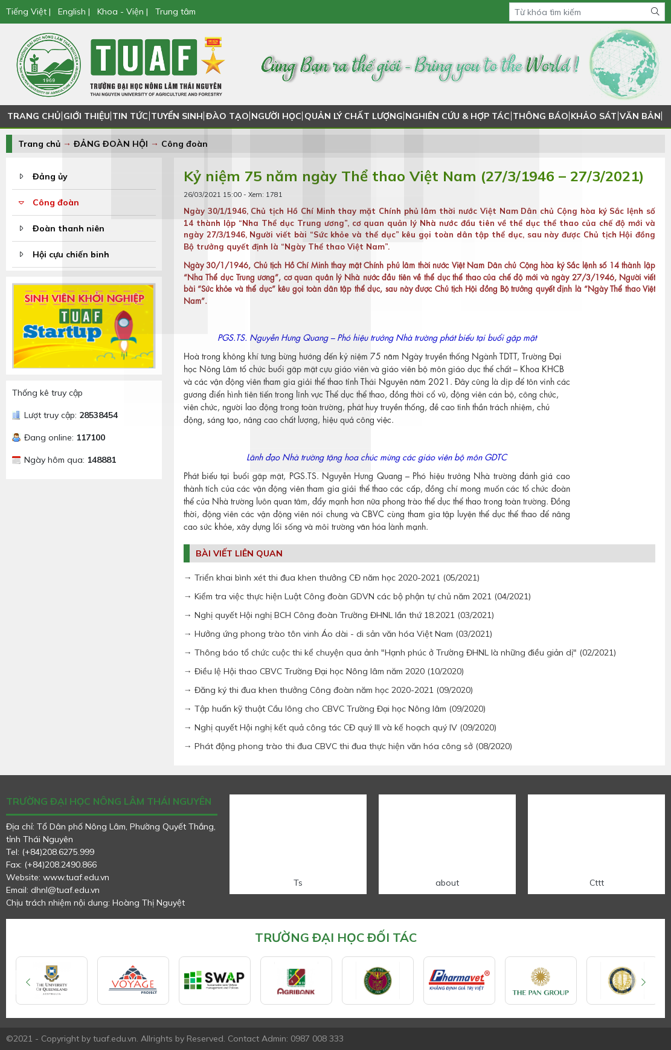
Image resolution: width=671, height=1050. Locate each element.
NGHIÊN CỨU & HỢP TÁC (455, 116)
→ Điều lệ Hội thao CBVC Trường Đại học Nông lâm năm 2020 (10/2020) (324, 671)
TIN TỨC (130, 116)
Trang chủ (39, 143)
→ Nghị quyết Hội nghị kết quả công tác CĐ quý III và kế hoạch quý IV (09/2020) (340, 727)
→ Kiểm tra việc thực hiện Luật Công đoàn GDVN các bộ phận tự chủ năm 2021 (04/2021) (357, 596)
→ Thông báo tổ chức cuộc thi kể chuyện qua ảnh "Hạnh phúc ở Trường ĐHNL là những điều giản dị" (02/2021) (400, 652)
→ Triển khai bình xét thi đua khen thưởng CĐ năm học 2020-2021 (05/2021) (332, 577)
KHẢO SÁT (589, 116)
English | (74, 11)
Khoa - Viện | (122, 11)
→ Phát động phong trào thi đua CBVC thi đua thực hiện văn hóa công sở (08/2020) (348, 746)
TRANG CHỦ (33, 116)
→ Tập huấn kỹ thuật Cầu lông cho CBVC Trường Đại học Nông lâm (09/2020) (335, 708)
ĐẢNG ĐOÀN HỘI (111, 143)
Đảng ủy (50, 176)
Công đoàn (184, 143)
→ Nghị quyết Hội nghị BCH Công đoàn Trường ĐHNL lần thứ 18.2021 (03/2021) (339, 615)
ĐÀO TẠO (228, 116)
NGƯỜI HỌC (277, 116)
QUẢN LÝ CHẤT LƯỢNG (354, 116)
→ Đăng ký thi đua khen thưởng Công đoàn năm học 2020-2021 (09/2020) (328, 689)
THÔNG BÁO (537, 116)
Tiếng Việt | (29, 11)
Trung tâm (175, 11)
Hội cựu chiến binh (71, 254)
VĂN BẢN (636, 116)
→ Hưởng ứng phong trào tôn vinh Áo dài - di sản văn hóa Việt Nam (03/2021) (338, 633)
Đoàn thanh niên (68, 228)
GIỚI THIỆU (86, 116)
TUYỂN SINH (177, 116)
